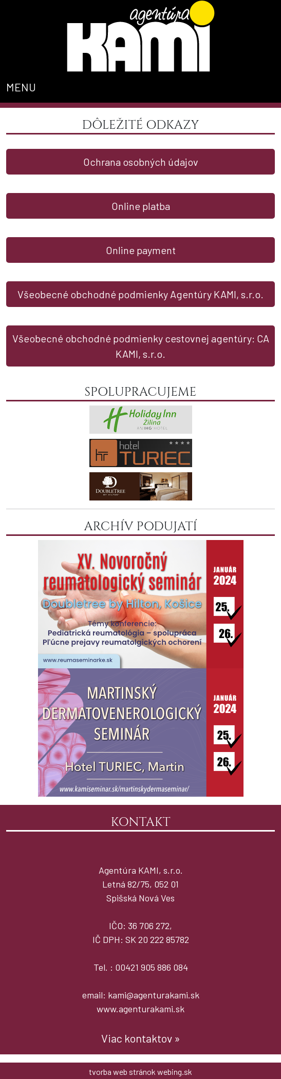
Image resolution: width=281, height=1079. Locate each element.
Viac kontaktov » (140, 1038)
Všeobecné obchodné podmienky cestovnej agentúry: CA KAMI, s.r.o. (140, 346)
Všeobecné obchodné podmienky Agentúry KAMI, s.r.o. (140, 294)
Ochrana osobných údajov (140, 162)
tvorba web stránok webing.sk (140, 1071)
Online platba (140, 206)
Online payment (141, 250)
